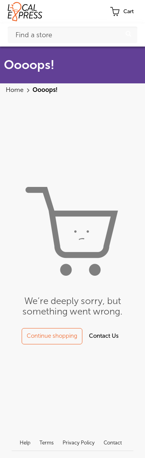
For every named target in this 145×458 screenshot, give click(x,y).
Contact (113, 443)
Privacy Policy (79, 443)
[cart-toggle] (121, 11)
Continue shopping (52, 335)
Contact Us (104, 335)
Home (15, 89)
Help (25, 443)
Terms (46, 443)
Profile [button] (94, 12)
